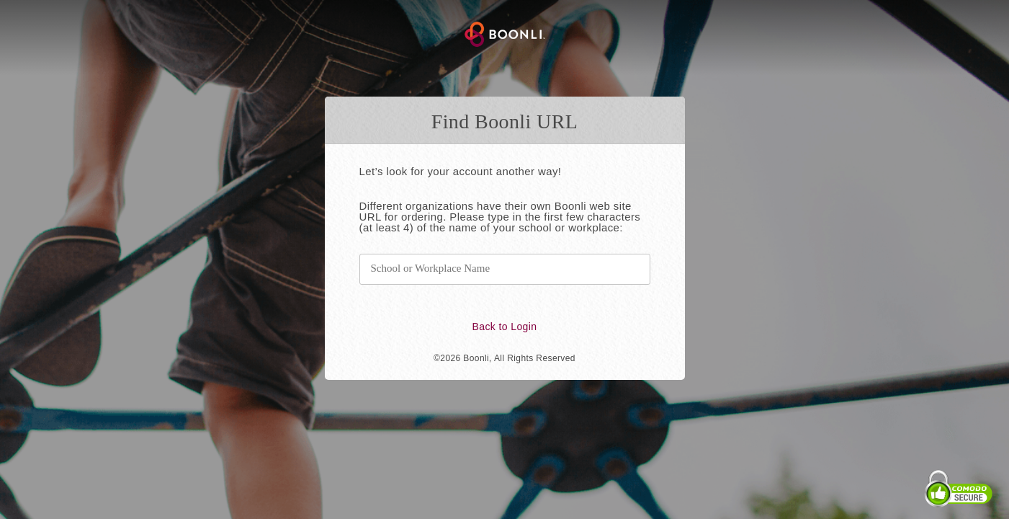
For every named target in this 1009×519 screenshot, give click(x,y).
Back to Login (504, 326)
